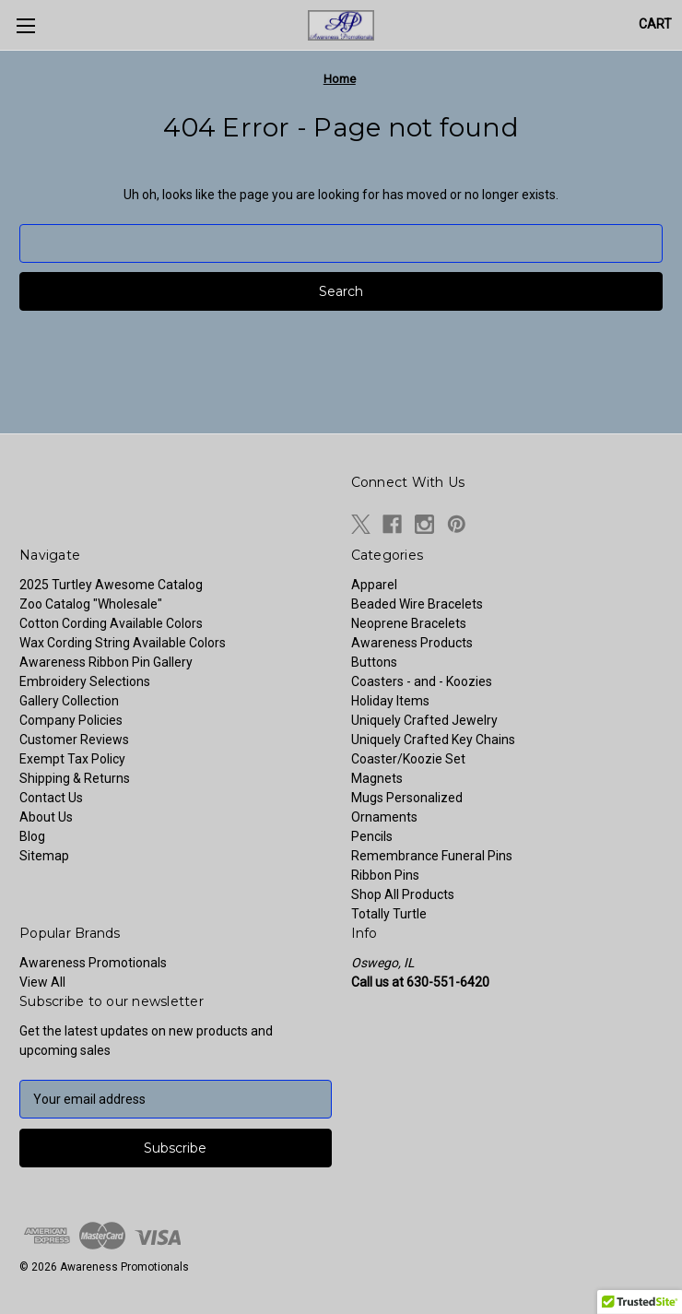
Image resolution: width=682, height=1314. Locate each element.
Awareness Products (412, 642)
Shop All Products (402, 894)
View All (42, 982)
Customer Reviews (74, 739)
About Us (46, 817)
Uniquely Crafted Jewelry (424, 720)
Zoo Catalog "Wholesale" (90, 604)
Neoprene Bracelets (408, 623)
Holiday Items (390, 700)
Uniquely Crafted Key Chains (433, 739)
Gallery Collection (69, 700)
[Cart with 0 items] (655, 24)
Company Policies (71, 720)
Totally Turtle (389, 913)
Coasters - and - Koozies (421, 681)
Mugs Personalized (407, 797)
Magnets (377, 778)
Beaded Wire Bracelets (417, 604)
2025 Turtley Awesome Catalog (111, 584)
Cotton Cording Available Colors (111, 623)
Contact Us (51, 797)
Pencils (372, 836)
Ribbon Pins (385, 875)
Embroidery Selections (84, 681)
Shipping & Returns (74, 778)
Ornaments (384, 817)
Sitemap (44, 855)
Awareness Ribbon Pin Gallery (106, 662)
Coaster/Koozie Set (408, 759)
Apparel (374, 584)
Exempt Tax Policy (72, 759)
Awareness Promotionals (93, 962)
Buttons (374, 662)
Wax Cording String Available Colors (122, 642)
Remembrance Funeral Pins (431, 855)
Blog (32, 836)
